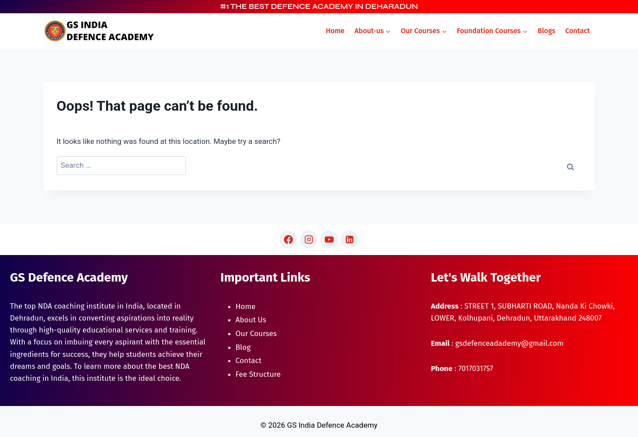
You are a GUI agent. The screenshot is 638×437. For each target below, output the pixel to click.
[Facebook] (288, 239)
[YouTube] (329, 239)
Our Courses (256, 333)
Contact (577, 31)
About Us (251, 320)
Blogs (546, 31)
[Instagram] (309, 239)
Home (335, 31)
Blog (243, 347)
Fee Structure (258, 374)
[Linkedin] (349, 239)
